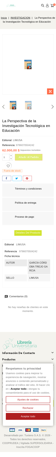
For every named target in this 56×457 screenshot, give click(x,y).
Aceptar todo (28, 416)
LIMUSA (17, 140)
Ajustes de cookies (28, 399)
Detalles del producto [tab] (28, 232)
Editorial (9, 244)
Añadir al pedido (29, 157)
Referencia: (8, 145)
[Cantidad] (5, 157)
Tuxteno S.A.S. (32, 435)
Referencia (11, 251)
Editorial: (7, 140)
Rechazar (28, 408)
